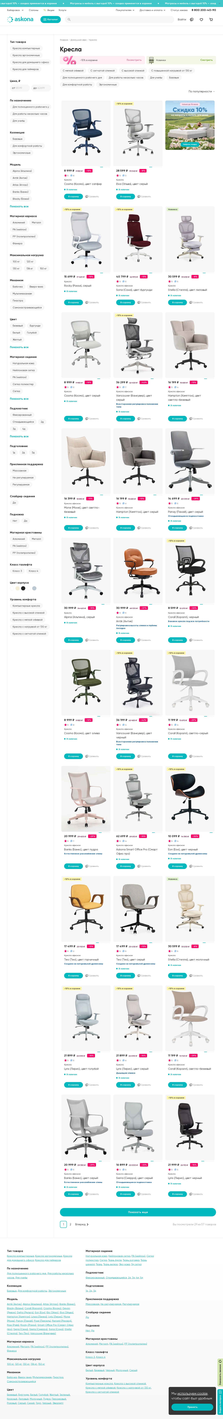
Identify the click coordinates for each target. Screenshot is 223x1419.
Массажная (19, 470)
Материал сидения (23, 357)
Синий (30, 1403)
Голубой (32, 332)
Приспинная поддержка (26, 464)
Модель (15, 164)
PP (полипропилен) (24, 236)
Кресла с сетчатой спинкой (29, 633)
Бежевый (18, 325)
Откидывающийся (23, 421)
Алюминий (19, 222)
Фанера (17, 243)
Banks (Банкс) (20, 191)
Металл (36, 222)
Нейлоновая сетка (24, 370)
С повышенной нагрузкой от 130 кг (171, 70)
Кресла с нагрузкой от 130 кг (30, 626)
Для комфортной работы (27, 145)
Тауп (38, 1403)
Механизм (16, 280)
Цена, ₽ (15, 81)
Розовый (12, 1403)
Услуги (62, 10)
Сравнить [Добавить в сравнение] (92, 196)
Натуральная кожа (23, 363)
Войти (182, 19)
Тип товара (18, 42)
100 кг (16, 261)
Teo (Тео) (24, 1333)
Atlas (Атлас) (20, 184)
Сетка (16, 391)
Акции (48, 10)
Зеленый (65, 1394)
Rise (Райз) (13, 1325)
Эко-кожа (124, 1264)
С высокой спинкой (133, 70)
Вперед (80, 1224)
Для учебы (19, 120)
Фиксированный (22, 414)
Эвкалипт (57, 1403)
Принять (192, 1407)
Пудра (47, 1398)
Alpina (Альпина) (22, 171)
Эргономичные (21, 152)
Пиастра (18, 300)
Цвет (13, 319)
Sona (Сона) (56, 1329)
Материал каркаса (23, 216)
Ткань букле (115, 1260)
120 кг (30, 261)
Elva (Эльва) (66, 1312)
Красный (12, 1398)
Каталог (50, 19)
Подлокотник (19, 408)
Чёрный (110, 1370)
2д (42, 421)
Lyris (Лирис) (55, 1316)
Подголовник (19, 446)
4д (23, 428)
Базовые (17, 138)
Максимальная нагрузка (27, 255)
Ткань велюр (110, 1264)
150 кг (43, 268)
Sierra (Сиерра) (38, 1329)
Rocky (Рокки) (28, 1325)
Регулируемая (21, 484)
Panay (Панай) (24, 1320)
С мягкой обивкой (73, 70)
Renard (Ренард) (61, 1320)
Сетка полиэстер (23, 384)
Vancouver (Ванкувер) (43, 1333)
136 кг (29, 268)
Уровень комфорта (23, 599)
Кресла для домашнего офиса (31, 62)
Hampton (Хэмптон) (18, 1316)
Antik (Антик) (20, 177)
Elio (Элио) (53, 1312)
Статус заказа (179, 10)
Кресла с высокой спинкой (28, 612)
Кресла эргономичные (26, 55)
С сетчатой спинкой (102, 70)
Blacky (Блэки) (21, 198)
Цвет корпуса (19, 582)
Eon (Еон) (40, 1312)
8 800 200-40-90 (204, 10)
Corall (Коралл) (33, 1308)
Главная (64, 40)
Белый (16, 332)
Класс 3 (17, 571)
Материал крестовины (26, 532)
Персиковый (59, 1398)
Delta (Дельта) (25, 1312)
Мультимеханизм (22, 293)
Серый (22, 1403)
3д (14, 428)
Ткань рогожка (131, 1260)
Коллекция (17, 132)
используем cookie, (192, 1393)
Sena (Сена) (20, 1329)
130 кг (16, 268)
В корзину (73, 196)
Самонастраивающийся (27, 307)
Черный (46, 1403)
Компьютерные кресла (26, 605)
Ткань (99, 1264)
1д (14, 452)
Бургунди (35, 325)
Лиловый (23, 1398)
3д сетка (136, 1264)
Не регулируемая (23, 477)
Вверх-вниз (36, 286)
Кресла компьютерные (26, 48)
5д (141, 1277)
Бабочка (18, 286)
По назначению (20, 100)
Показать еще (138, 1212)
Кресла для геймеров (26, 69)
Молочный (36, 1398)
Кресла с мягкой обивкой (28, 619)
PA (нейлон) (19, 229)
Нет (15, 520)
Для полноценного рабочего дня (32, 106)
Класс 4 (33, 571)
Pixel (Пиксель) (42, 1320)
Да (14, 502)
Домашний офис (79, 40)
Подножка (17, 514)
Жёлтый (17, 339)
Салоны (33, 10)
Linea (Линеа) (39, 1316)
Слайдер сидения (22, 496)
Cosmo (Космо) (52, 1308)
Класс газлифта (21, 564)
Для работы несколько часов (30, 113)
